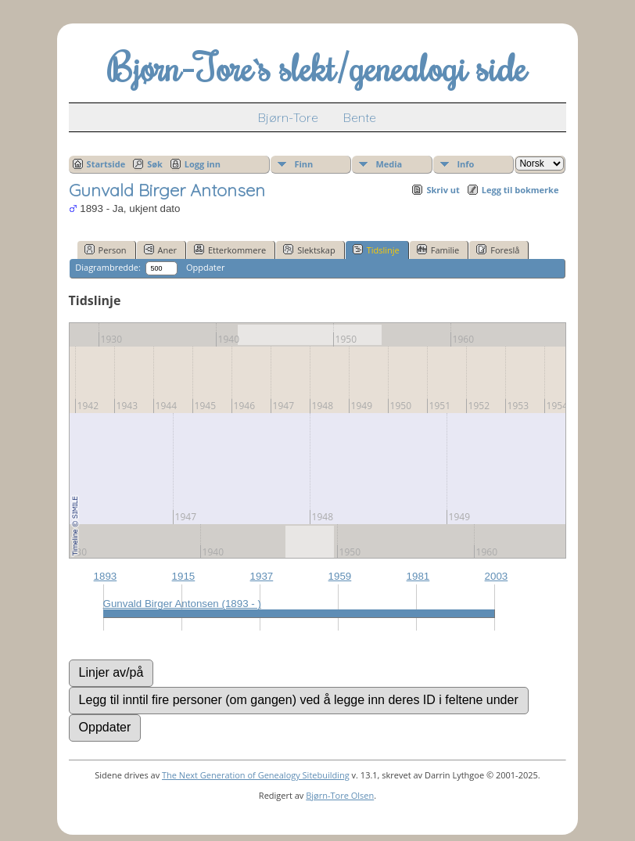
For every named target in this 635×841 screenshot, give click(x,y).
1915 (184, 576)
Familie (438, 249)
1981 (418, 576)
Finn (303, 164)
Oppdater (205, 267)
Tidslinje (376, 249)
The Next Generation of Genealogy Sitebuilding (256, 775)
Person (105, 249)
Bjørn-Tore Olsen (340, 795)
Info (465, 164)
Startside (106, 164)
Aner (160, 249)
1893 (105, 576)
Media (388, 164)
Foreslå (497, 249)
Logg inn (203, 164)
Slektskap (309, 249)
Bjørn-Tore (288, 117)
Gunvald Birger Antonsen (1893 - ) (182, 603)
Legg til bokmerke (520, 190)
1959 (340, 576)
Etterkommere (230, 249)
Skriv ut (442, 190)
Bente (359, 117)
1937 (262, 576)
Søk (155, 164)
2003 (496, 576)
